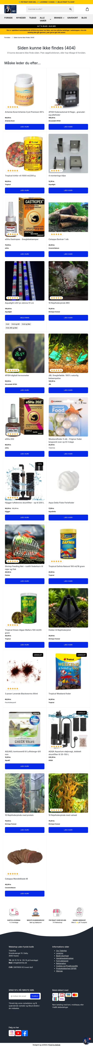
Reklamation (61, 963)
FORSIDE (8, 18)
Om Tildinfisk (61, 951)
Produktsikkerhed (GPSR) (66, 968)
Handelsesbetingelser (65, 958)
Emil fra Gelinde (54, 1045)
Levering (59, 953)
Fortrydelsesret (62, 961)
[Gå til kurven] (86, 9)
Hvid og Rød (26, 324)
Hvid (7, 324)
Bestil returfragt (62, 956)
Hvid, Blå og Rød (11, 328)
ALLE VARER (45, 19)
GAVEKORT (72, 18)
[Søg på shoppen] (70, 9)
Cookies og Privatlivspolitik (67, 966)
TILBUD (32, 18)
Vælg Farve (24, 318)
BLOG (84, 18)
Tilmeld (34, 996)
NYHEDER (21, 18)
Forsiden (7, 37)
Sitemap (59, 971)
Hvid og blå (15, 324)
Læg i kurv (24, 127)
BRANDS (59, 18)
